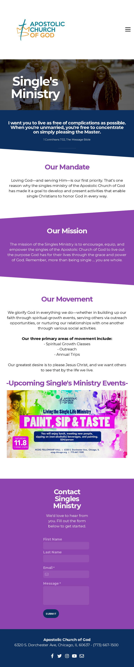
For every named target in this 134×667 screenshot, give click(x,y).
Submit (51, 613)
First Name (52, 539)
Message (51, 583)
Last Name (52, 552)
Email (47, 568)
